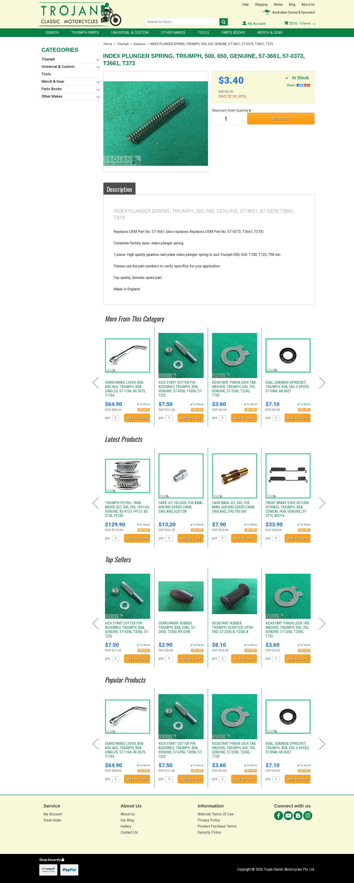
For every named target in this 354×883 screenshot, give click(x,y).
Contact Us (129, 832)
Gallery (126, 826)
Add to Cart (280, 118)
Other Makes (173, 32)
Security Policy (209, 832)
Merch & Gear (269, 32)
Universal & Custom (130, 32)
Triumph (123, 44)
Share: (298, 85)
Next (322, 383)
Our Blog (127, 820)
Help (245, 4)
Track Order (52, 820)
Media (278, 4)
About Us (308, 4)
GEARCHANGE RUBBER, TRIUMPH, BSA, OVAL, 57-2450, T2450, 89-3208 (177, 627)
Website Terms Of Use (216, 814)
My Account (52, 814)
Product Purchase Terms (217, 826)
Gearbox (140, 44)
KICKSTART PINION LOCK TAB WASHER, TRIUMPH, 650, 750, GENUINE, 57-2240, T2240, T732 (234, 388)
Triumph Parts (85, 32)
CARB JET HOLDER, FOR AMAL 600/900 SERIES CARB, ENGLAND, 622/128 (180, 507)
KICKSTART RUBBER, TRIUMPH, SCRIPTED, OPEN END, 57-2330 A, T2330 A (232, 627)
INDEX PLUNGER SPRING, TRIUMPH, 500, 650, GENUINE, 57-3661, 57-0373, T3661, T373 (211, 44)
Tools (203, 32)
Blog (292, 4)
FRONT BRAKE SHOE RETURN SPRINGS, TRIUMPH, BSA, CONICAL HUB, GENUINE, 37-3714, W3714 (287, 509)
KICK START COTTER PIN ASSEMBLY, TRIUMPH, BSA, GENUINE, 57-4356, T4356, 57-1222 (180, 388)
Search (52, 32)
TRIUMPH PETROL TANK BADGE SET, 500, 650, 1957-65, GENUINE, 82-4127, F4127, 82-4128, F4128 (127, 509)
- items (299, 23)
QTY (107, 418)
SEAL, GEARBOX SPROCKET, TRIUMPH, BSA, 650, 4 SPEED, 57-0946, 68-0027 (287, 386)
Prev (95, 383)
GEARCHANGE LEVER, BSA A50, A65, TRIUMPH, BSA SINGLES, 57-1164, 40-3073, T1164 (125, 388)
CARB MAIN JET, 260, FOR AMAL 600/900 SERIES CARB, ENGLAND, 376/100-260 (233, 507)
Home (108, 44)
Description (119, 189)
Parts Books (233, 32)
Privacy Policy (209, 820)
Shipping (261, 4)
